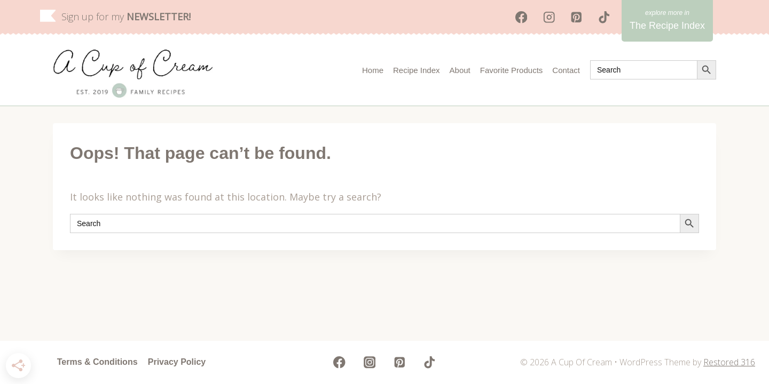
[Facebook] (521, 17)
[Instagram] (549, 17)
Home (372, 70)
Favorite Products (511, 70)
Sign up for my (126, 16)
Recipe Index (416, 70)
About (460, 70)
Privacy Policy (177, 361)
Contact (566, 70)
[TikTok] (604, 17)
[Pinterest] (576, 17)
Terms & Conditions (97, 361)
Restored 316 (729, 362)
